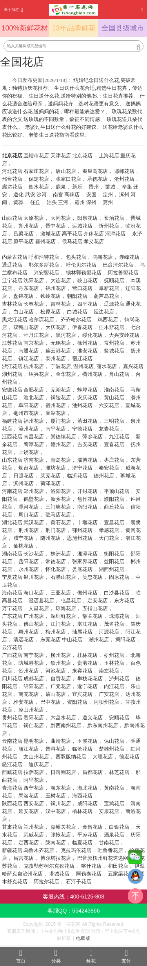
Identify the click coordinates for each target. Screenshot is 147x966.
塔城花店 (59, 874)
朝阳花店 (77, 296)
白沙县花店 (116, 593)
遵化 (18, 194)
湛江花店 (87, 624)
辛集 (127, 187)
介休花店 (93, 234)
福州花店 (34, 421)
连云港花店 (58, 351)
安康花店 (109, 811)
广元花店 (61, 686)
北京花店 (82, 155)
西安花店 (34, 803)
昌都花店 (92, 772)
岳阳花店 (28, 561)
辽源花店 (114, 304)
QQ (135, 878)
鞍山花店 (87, 280)
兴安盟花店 (46, 273)
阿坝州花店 (106, 702)
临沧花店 (82, 749)
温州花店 (83, 366)
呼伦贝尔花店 (81, 265)
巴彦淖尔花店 (118, 265)
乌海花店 (103, 257)
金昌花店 (92, 827)
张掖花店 (61, 835)
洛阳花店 (61, 491)
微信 (135, 858)
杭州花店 (34, 366)
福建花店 (12, 421)
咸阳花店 (87, 803)
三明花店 (114, 421)
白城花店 (77, 312)
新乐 (77, 187)
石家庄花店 (36, 171)
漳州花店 (28, 429)
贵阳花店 (34, 717)
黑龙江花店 (14, 319)
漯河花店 (28, 507)
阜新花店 (109, 288)
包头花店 (76, 257)
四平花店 (87, 304)
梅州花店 (55, 632)
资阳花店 (77, 702)
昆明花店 (34, 741)
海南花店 (12, 593)
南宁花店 (34, 655)
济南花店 (34, 460)
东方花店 (124, 600)
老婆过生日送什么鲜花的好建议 (60, 127)
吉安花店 (87, 444)
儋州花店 (87, 593)
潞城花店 (50, 234)
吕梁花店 (23, 234)
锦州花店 (55, 288)
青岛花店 (61, 460)
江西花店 (12, 436)
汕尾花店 (82, 632)
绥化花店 (92, 335)
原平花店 (23, 241)
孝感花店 (109, 530)
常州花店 (114, 343)
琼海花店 (66, 608)
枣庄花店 (114, 460)
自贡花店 (61, 678)
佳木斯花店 (111, 327)
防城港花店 (31, 663)
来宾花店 (82, 671)
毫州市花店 (26, 413)
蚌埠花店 (87, 390)
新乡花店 (61, 499)
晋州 (94, 187)
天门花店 (109, 538)
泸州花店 (119, 678)
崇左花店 (109, 671)
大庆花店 (55, 327)
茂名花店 (114, 624)
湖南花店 (12, 554)
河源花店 (109, 632)
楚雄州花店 (111, 749)
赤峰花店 (129, 257)
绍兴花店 (39, 374)
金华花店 (66, 374)
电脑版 (83, 938)
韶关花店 (92, 616)
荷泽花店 (50, 483)
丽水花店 (106, 366)
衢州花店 (92, 374)
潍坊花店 (55, 468)
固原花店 (119, 577)
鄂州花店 (82, 530)
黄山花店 (114, 397)
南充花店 (28, 694)
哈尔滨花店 (41, 319)
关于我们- (13, 9)
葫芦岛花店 (106, 296)
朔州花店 (28, 226)
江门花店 (61, 624)
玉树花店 (55, 796)
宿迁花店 (82, 358)
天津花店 (61, 155)
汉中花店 (55, 811)
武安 (30, 194)
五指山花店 (95, 608)
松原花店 (50, 312)
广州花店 (34, 616)
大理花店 (103, 757)
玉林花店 (114, 663)
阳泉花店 (87, 218)
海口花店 (34, 593)
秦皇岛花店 (95, 171)
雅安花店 (23, 702)
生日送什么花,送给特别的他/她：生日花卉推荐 (81, 96)
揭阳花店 (125, 639)
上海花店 (109, 155)
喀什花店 (91, 866)
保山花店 (114, 741)
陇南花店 (55, 842)
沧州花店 (124, 179)
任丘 (35, 202)
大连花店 (61, 280)
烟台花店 (28, 468)
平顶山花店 (116, 491)
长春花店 (34, 304)
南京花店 (34, 343)
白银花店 (119, 827)
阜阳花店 (28, 405)
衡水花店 (39, 187)
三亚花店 (61, 593)
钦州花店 (61, 663)
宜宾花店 (82, 694)
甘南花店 (109, 842)
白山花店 (23, 312)
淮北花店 (34, 397)
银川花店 (34, 577)
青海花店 (12, 788)
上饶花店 (28, 452)
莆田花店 (87, 421)
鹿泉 (61, 187)
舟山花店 (119, 374)
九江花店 (119, 436)
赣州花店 (61, 444)
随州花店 (50, 538)
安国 (91, 194)
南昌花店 (34, 436)
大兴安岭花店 (124, 335)
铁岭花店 (50, 296)
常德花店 (55, 561)
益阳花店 (114, 561)
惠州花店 (28, 632)
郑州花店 (34, 491)
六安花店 (109, 405)
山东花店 (12, 460)
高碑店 (72, 194)
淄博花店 (87, 460)
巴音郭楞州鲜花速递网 (102, 858)
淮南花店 (114, 390)
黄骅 (18, 202)
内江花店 (114, 686)
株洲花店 (61, 554)
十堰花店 (87, 522)
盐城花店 (114, 351)
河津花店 (115, 234)
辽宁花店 (12, 280)
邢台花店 (12, 179)
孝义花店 (93, 241)
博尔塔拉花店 (55, 858)
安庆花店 (87, 397)
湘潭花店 (87, 554)
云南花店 (12, 741)
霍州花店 (45, 241)
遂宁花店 (87, 686)
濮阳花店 (114, 499)
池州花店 (82, 405)
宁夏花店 (12, 577)
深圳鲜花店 (63, 616)
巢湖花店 (55, 413)
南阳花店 (87, 507)
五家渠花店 (120, 874)
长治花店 (114, 218)
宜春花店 (114, 444)
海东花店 (61, 788)
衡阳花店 (114, 554)
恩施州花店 (80, 538)
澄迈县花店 (41, 600)
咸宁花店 (23, 538)
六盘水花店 (63, 717)
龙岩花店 (109, 429)
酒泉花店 (114, 835)
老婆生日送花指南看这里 (57, 135)
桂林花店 (87, 655)
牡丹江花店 (36, 335)
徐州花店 (87, 343)
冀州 (108, 202)
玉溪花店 (87, 741)
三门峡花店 (58, 507)
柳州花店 (61, 655)
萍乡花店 (92, 436)
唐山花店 (66, 171)
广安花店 (109, 694)
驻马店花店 (58, 515)
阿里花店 (34, 780)
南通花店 (28, 351)
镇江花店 (28, 358)
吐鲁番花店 (110, 850)
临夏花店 (82, 842)
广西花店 (12, 655)
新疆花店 (12, 850)
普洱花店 (55, 749)
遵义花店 (92, 717)
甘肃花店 (12, 827)
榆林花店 (82, 811)
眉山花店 (55, 694)
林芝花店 (119, 772)
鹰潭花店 (34, 444)
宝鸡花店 (114, 803)
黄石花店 (61, 522)
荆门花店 (55, 530)
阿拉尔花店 (46, 881)
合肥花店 (34, 390)
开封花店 (87, 491)
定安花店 (97, 600)
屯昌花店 (71, 600)
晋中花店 (55, 226)
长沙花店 (34, 554)
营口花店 (82, 288)
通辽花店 (12, 265)
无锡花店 (61, 343)
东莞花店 (50, 639)
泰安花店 (109, 468)
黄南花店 (114, 788)
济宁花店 (82, 468)
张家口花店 (68, 179)
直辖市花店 (36, 155)
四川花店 (12, 678)
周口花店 (28, 515)
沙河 (41, 194)
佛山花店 (34, 624)
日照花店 (23, 476)
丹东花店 (28, 288)
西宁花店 (34, 788)
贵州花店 (12, 717)
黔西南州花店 (66, 725)
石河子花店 (78, 881)
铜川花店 (61, 803)
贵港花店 (87, 663)
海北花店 (87, 788)
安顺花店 (119, 717)
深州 (91, 202)
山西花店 (12, 218)
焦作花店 (87, 499)
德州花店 (104, 476)
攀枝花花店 (90, 678)
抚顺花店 (114, 280)
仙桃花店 (23, 546)
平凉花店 (87, 835)
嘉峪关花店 (63, 827)
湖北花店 (12, 522)
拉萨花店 (34, 772)
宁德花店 (82, 429)
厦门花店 (61, 421)
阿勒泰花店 (89, 874)
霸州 (79, 202)
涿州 (124, 194)
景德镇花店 (63, 436)
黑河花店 (66, 335)
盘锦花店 (23, 296)
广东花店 (12, 616)
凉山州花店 (31, 710)
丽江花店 (28, 749)
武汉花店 (34, 522)
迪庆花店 (39, 764)
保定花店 (39, 179)
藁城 (110, 187)
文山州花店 (36, 757)
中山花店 (72, 639)
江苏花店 (12, 343)
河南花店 (12, 491)
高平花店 (72, 234)
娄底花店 (82, 569)
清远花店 (23, 639)
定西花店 (28, 842)
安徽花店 (12, 390)
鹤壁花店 (34, 499)
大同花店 (61, 218)
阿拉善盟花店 (123, 273)
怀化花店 (55, 569)
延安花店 (28, 811)
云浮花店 (12, 647)
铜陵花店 (61, 397)
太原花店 (34, 218)
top (135, 897)
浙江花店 (12, 366)
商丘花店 (114, 507)
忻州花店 (109, 226)
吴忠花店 (92, 577)
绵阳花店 (34, 686)
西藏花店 (12, 772)
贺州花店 (28, 671)
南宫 (58, 194)
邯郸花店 (124, 171)
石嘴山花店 (63, 577)
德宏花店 (129, 757)
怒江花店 (12, 764)
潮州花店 (99, 639)
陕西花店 (12, 803)
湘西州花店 (111, 569)
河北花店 (12, 171)
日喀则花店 (63, 772)
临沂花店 (77, 476)
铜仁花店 (34, 725)
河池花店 (55, 671)
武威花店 (34, 835)
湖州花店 (12, 374)
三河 (63, 202)
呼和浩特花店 (44, 257)
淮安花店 (87, 351)
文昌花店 (39, 608)
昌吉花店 (23, 858)
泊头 (52, 202)
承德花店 (97, 179)
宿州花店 (55, 405)
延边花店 (104, 312)
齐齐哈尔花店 (76, 319)
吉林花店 (12, 304)
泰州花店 (55, 358)
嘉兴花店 (133, 366)
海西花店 (82, 796)
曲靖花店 (61, 741)
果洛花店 (28, 796)
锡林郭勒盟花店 (84, 273)
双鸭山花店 (26, 327)
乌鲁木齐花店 (39, 850)
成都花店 (34, 678)
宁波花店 (61, 366)
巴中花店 (50, 702)
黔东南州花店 (102, 725)
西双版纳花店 (71, 757)
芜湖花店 (61, 390)
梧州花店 (114, 655)
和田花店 (118, 866)
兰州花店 (34, 827)
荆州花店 (28, 530)
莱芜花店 (50, 476)
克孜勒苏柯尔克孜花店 (49, 866)
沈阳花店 (34, 280)
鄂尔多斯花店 (44, 265)
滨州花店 (23, 483)
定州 (108, 194)
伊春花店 (82, 327)
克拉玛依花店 (76, 850)
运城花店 (82, 226)
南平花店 (55, 429)
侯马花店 (72, 241)
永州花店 (28, 569)
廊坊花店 (12, 187)
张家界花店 (85, 561)
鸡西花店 (108, 319)
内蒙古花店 (14, 257)
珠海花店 (119, 616)
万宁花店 (12, 608)
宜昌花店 (114, 522)
